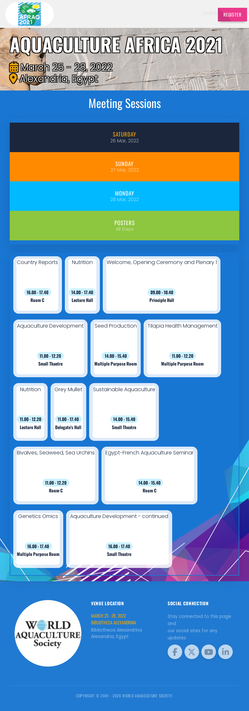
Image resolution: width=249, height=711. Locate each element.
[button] (37, 285)
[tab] (124, 137)
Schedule (134, 13)
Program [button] (197, 13)
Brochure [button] (175, 13)
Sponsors (154, 13)
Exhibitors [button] (110, 13)
